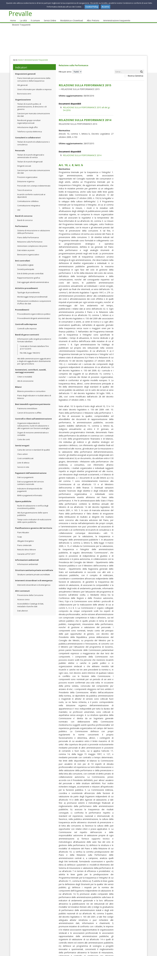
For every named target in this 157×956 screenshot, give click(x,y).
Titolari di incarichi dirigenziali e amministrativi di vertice (30, 151)
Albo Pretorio (87, 16)
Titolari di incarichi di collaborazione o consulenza (33, 138)
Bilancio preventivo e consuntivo (31, 386)
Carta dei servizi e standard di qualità (33, 445)
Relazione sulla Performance (29, 237)
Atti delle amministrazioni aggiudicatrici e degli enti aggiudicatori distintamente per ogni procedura (34, 356)
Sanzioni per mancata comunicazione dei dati (33, 110)
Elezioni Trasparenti (135, 16)
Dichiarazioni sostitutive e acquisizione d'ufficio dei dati (34, 297)
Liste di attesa (23, 458)
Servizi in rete (23, 462)
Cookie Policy (141, 953)
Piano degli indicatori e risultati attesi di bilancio (34, 392)
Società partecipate (25, 264)
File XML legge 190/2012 (30, 348)
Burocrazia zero (24, 89)
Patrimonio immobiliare (27, 404)
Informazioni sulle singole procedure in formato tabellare (34, 335)
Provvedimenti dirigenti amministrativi (33, 313)
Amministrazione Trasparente (36, 55)
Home (12, 16)
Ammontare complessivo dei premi (32, 241)
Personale (20, 146)
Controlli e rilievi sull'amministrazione (33, 414)
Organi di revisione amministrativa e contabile (33, 429)
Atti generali (22, 80)
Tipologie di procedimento (28, 288)
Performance (21, 221)
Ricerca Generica (135, 71)
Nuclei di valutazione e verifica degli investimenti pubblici (32, 502)
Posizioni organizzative (27, 172)
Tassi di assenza (24, 185)
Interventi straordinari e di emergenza (33, 576)
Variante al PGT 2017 (26, 549)
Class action (22, 449)
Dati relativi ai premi (25, 245)
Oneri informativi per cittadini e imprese (34, 85)
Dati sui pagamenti (25, 472)
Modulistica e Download (67, 16)
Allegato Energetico (25, 536)
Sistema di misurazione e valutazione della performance (33, 227)
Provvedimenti (22, 305)
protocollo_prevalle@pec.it (72, 936)
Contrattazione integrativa (28, 201)
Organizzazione (23, 95)
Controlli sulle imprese (26, 319)
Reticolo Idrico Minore (26, 545)
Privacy (129, 953)
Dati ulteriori (22, 606)
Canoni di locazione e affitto (29, 408)
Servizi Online (47, 16)
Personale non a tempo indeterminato (33, 181)
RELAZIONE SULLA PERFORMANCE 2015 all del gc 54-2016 (87, 101)
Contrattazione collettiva (27, 196)
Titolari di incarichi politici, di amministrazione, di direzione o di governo (32, 102)
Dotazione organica (25, 177)
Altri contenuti (22, 586)
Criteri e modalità (24, 372)
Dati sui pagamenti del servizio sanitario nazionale (30, 478)
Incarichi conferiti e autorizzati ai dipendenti (31, 191)
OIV (18, 205)
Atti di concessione (25, 376)
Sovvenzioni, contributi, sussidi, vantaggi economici (30, 366)
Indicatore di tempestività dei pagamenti (29, 485)
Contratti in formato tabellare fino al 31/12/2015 (34, 342)
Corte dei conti (23, 435)
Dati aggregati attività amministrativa (33, 277)
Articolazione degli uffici (27, 122)
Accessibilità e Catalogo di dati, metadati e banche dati (30, 600)
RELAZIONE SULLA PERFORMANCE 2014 (79, 139)
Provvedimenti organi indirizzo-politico (33, 309)
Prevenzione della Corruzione (30, 590)
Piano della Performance (28, 233)
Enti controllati (22, 256)
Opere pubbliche (23, 497)
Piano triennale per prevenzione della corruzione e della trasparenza (33, 74)
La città (22, 16)
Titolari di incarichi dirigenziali (30, 157)
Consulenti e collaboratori (28, 133)
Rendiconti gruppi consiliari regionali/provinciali (29, 117)
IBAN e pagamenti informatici (29, 491)
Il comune (33, 16)
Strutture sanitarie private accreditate (34, 565)
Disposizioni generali (25, 69)
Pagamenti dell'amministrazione (30, 468)
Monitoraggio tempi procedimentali (32, 292)
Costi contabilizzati (25, 453)
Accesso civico (23, 595)
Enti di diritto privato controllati (30, 269)
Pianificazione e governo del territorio (33, 523)
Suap (19, 532)
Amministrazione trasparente (110, 16)
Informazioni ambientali (27, 555)
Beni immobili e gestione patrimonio (32, 399)
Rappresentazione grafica (28, 273)
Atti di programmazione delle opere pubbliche (32, 509)
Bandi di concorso (23, 211)
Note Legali (119, 953)
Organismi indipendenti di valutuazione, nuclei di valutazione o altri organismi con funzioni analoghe (33, 421)
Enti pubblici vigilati (25, 260)
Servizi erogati (22, 441)
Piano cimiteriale (24, 540)
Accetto (105, 6)
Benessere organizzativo (28, 250)
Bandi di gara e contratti (27, 330)
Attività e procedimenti (26, 283)
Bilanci (18, 382)
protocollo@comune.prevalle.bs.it (76, 933)
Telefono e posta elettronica (29, 127)
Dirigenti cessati (24, 161)
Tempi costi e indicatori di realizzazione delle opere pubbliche (34, 516)
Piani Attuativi (23, 527)
